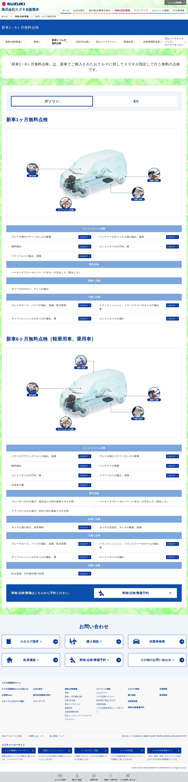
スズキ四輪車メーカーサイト (17, 750)
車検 (36, 42)
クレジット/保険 (103, 689)
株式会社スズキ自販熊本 (20, 9)
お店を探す (38, 689)
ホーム (5, 16)
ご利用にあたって (35, 736)
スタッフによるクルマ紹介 (13, 701)
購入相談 (132, 695)
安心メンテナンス (105, 42)
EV (136, 101)
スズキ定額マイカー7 (105, 696)
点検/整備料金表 (151, 42)
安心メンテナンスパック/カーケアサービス (174, 41)
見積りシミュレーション (53, 750)
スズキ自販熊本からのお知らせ (15, 689)
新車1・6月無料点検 (73, 696)
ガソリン (51, 101)
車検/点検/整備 (22, 16)
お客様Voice (7, 695)
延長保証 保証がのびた (106, 700)
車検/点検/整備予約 (136, 707)
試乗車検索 (132, 701)
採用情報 (163, 695)
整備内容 (128, 42)
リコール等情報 (126, 750)
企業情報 (163, 689)
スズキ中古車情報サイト (162, 750)
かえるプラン (102, 693)
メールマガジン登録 (89, 750)
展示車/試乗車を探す (42, 695)
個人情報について (57, 736)
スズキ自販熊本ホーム (11, 683)
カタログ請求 (133, 689)
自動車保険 (101, 704)
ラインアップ (39, 701)
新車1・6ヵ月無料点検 (59, 42)
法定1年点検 (82, 42)
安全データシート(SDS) (12, 736)
